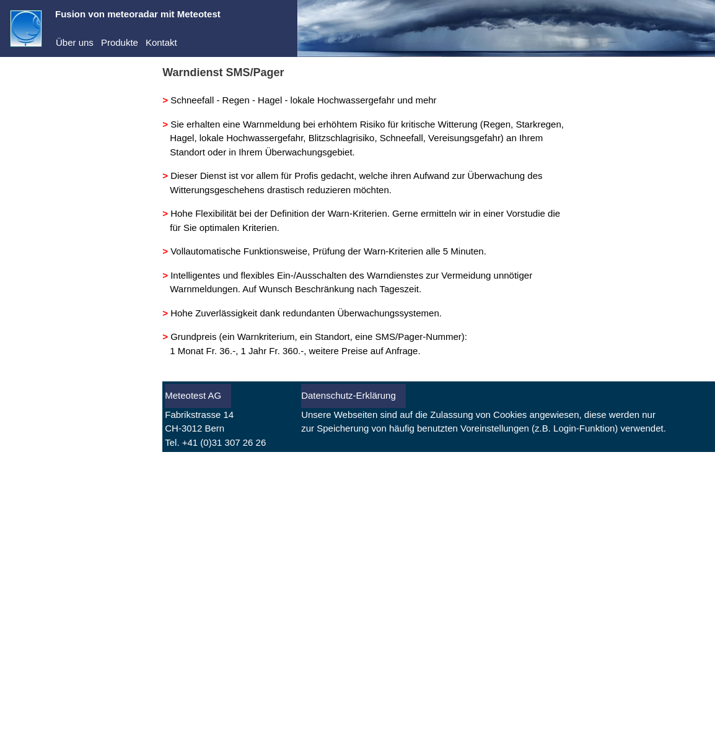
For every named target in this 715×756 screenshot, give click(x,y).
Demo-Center (50, 110)
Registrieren (35, 173)
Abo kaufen (33, 190)
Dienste (38, 129)
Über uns (75, 42)
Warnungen (46, 276)
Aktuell (36, 238)
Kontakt (161, 42)
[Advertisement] (77, 553)
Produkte (119, 42)
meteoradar (46, 91)
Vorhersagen (48, 256)
